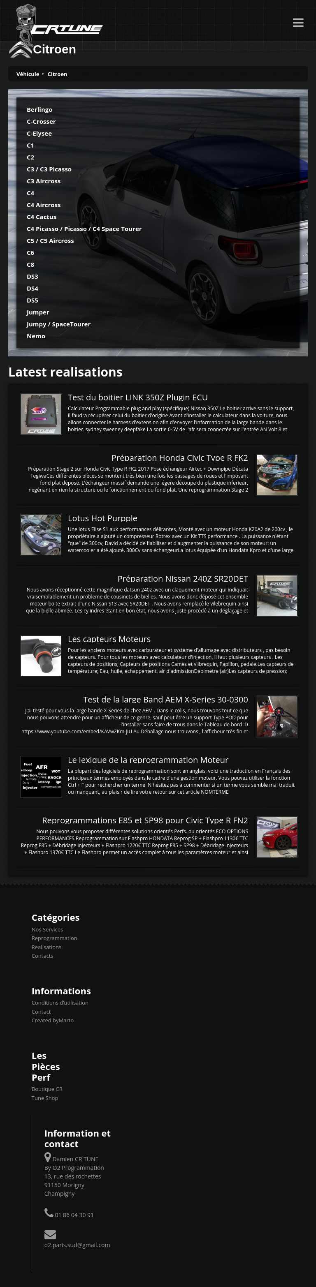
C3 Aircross (44, 181)
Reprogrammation (54, 938)
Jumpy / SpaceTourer (59, 324)
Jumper (38, 312)
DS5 (32, 300)
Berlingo (40, 109)
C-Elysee (39, 133)
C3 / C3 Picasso (49, 169)
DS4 (32, 288)
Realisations (46, 947)
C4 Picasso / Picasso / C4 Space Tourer (84, 228)
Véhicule (28, 74)
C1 (30, 145)
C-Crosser (41, 121)
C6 (30, 252)
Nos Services (47, 929)
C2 (30, 157)
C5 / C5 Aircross (50, 240)
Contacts (42, 955)
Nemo (36, 336)
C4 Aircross (44, 205)
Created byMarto (53, 1020)
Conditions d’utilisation (60, 1002)
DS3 (32, 276)
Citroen (57, 74)
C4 (30, 193)
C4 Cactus (41, 217)
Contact (41, 1011)
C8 (30, 264)
